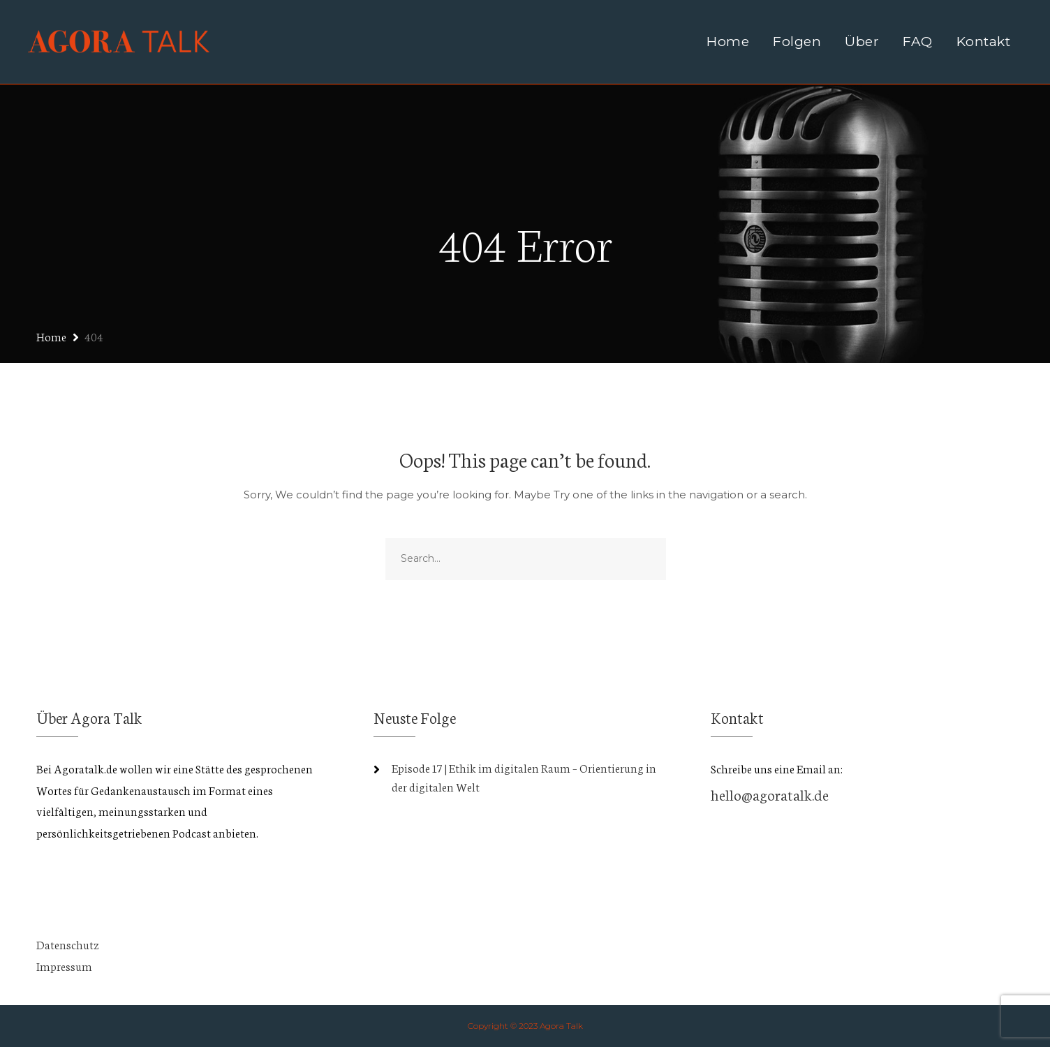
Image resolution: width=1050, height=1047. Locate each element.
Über (862, 42)
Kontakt (983, 42)
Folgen (797, 42)
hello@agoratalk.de (770, 794)
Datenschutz (67, 944)
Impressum (64, 966)
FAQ (918, 42)
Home (728, 42)
